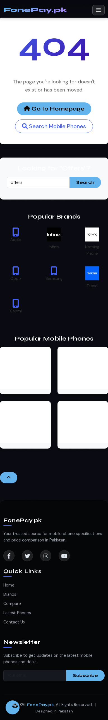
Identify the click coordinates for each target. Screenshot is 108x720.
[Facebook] (9, 555)
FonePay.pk (35, 10)
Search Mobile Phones (54, 126)
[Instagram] (45, 555)
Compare (12, 603)
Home (9, 585)
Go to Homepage (54, 108)
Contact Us (14, 622)
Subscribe (85, 675)
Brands (9, 594)
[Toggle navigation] (98, 10)
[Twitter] (27, 555)
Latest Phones (17, 612)
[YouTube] (64, 555)
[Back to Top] (8, 477)
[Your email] (34, 675)
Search (85, 182)
